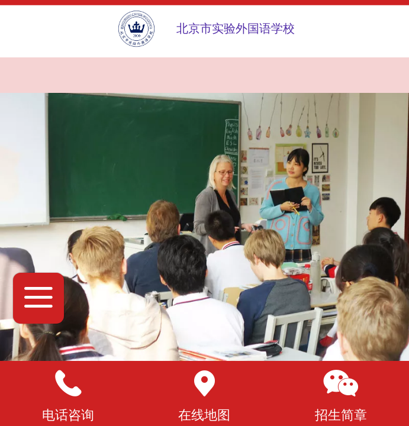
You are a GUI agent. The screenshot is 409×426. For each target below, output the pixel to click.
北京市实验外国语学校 (235, 28)
